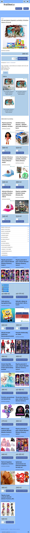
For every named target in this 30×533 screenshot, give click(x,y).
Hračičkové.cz (9, 4)
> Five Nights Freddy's (6, 247)
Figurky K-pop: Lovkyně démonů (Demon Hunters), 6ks (7, 496)
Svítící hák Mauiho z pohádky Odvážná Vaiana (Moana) (21, 158)
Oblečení (15, 241)
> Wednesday (4, 255)
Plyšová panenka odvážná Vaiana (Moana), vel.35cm (7, 124)
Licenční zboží (15, 235)
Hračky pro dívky (15, 229)
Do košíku (23, 58)
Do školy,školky (15, 239)
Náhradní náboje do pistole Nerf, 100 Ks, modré (21, 303)
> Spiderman (4, 253)
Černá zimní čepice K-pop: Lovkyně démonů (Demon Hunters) (22, 399)
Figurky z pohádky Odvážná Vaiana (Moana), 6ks (21, 193)
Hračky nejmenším (15, 231)
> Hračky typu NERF (6, 249)
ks (4, 150)
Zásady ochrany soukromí (14, 529)
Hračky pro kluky (15, 227)
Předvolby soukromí (5, 529)
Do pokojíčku (15, 237)
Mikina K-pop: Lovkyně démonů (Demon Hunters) (6, 430)
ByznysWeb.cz (13, 532)
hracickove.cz (15, 257)
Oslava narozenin (5, 245)
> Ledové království (6, 251)
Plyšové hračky (15, 233)
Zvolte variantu (7, 296)
